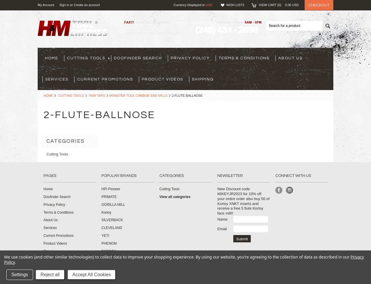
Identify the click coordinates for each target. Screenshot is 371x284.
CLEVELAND (111, 228)
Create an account (87, 5)
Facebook (279, 190)
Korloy (106, 212)
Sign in (64, 5)
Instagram (289, 190)
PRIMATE (109, 197)
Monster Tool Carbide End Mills (139, 95)
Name (222, 219)
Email (222, 229)
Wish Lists (235, 5)
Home (48, 95)
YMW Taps (96, 95)
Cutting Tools (71, 95)
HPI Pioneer (110, 189)
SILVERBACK (112, 220)
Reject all (50, 274)
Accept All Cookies (91, 274)
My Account (46, 5)
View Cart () (279, 5)
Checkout (319, 5)
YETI (105, 236)
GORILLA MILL (113, 205)
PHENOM (109, 243)
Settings (19, 274)
